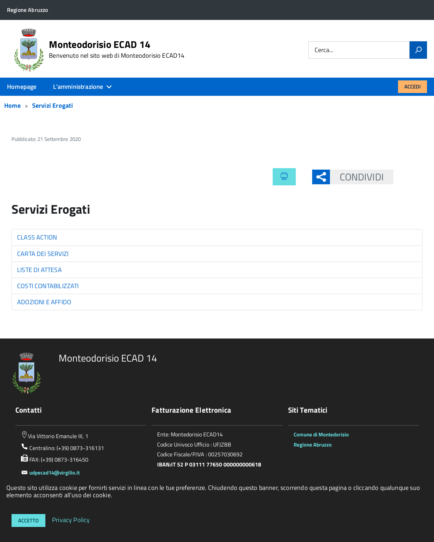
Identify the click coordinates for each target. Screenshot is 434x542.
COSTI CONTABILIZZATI (48, 286)
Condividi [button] (357, 176)
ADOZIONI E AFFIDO (44, 302)
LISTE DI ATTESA (39, 269)
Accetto (28, 520)
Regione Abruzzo (313, 445)
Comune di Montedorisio (321, 434)
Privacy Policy (71, 519)
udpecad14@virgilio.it (54, 473)
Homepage (21, 86)
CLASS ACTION (37, 237)
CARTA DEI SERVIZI (42, 253)
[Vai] (418, 50)
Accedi (412, 87)
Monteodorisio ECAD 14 (116, 49)
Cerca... (324, 50)
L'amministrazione (78, 86)
